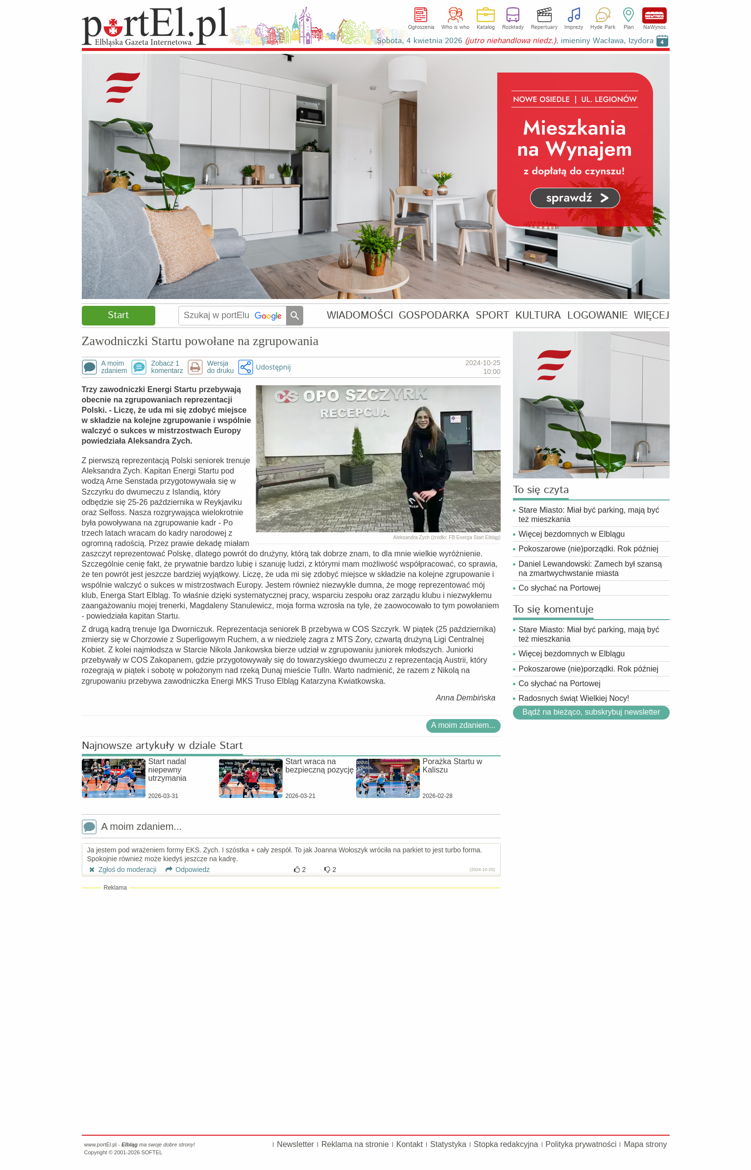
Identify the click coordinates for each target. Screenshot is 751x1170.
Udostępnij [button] (273, 367)
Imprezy (573, 27)
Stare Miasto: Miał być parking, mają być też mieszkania (589, 514)
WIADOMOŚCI (360, 315)
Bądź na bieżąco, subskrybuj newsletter (591, 712)
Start (118, 315)
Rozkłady (513, 27)
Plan (629, 27)
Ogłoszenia (421, 27)
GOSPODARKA (434, 315)
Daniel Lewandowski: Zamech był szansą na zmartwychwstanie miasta (590, 568)
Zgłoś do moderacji (122, 869)
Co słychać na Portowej (560, 588)
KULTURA (538, 315)
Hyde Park (602, 27)
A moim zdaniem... (463, 725)
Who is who (455, 27)
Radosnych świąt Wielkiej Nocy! (574, 698)
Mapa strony (645, 1144)
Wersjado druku (220, 367)
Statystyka (448, 1144)
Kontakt (409, 1144)
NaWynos (654, 15)
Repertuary (544, 27)
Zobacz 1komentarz (167, 367)
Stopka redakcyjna (506, 1144)
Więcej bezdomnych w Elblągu (572, 534)
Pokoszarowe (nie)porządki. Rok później (588, 549)
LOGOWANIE (597, 315)
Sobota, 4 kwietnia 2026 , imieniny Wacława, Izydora (515, 41)
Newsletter (295, 1144)
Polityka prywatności (581, 1144)
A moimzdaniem (114, 367)
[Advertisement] (291, 963)
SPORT (492, 315)
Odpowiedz (184, 869)
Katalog (486, 27)
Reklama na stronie (355, 1144)
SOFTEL (151, 1152)
